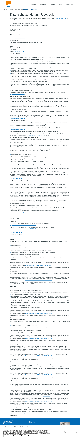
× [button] (78, 426)
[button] (27, 437)
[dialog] (40, 432)
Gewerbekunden (32, 422)
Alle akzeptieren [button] (59, 432)
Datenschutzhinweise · (17, 428)
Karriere (30, 423)
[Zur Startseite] (13, 4)
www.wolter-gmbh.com (20, 38)
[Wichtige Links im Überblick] (16, 9)
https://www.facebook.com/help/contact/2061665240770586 (23, 225)
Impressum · (23, 428)
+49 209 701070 (8, 425)
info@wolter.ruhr (17, 35)
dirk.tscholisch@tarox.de (18, 51)
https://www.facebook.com (60, 18)
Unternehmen (31, 425)
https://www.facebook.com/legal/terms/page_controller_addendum (25, 212)
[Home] (7, 9)
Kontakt (26, 428)
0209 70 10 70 (17, 33)
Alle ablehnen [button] (71, 432)
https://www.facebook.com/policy (17, 94)
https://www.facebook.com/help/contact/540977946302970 (23, 228)
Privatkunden (31, 421)
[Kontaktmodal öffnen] (64, 1)
